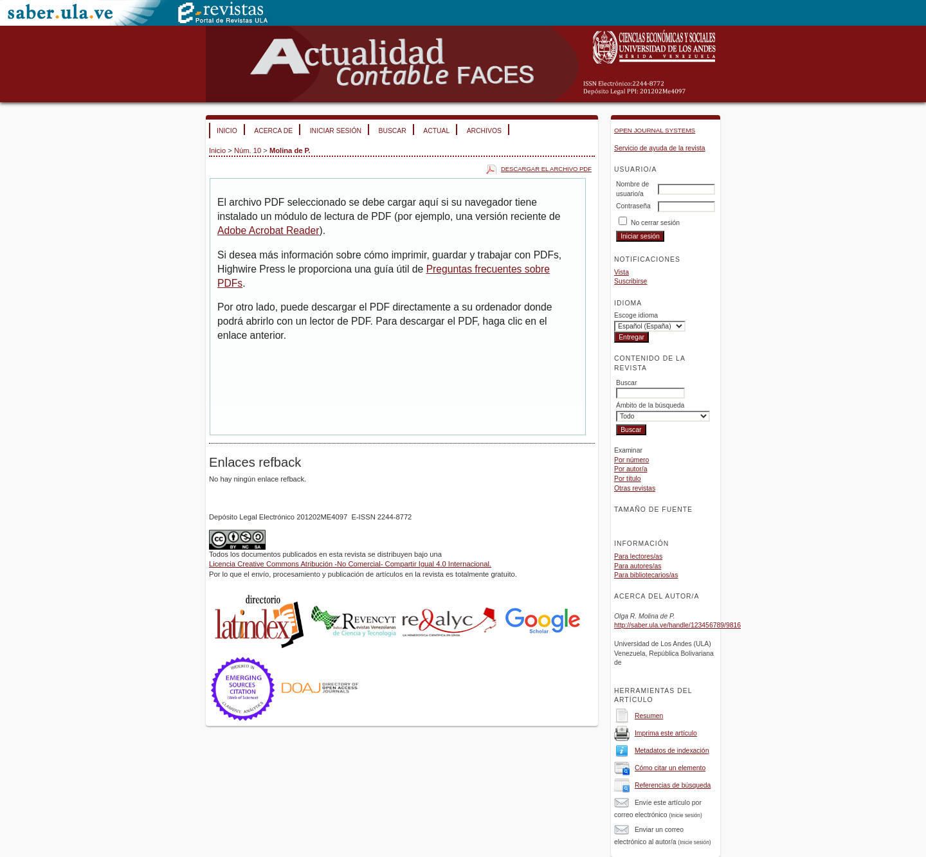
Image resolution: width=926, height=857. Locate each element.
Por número (631, 460)
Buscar (392, 130)
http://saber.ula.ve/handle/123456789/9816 (677, 625)
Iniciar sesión (335, 130)
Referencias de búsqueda (673, 785)
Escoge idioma (636, 315)
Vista (621, 272)
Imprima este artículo (666, 733)
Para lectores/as (638, 556)
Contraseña (633, 206)
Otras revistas (634, 488)
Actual (436, 130)
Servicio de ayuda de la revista (659, 148)
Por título (627, 478)
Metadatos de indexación (672, 750)
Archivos (484, 130)
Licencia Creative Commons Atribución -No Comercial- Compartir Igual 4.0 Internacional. (350, 564)
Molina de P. (290, 150)
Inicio (227, 130)
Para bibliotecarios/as (646, 575)
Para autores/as (637, 566)
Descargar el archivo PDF (546, 168)
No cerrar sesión (655, 222)
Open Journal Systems (654, 130)
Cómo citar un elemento (670, 767)
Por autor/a (630, 469)
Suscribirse (630, 281)
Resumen (649, 715)
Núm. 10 (247, 150)
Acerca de (273, 130)
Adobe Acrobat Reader (268, 230)
